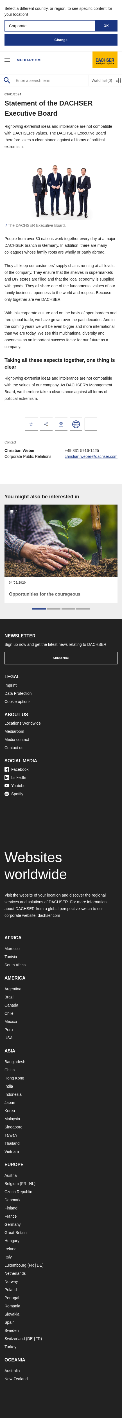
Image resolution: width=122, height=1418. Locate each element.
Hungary (11, 1240)
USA (8, 1038)
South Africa (15, 965)
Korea (9, 1110)
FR (23, 1183)
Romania (12, 1306)
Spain (9, 1322)
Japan (9, 1102)
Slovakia (11, 1314)
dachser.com (49, 915)
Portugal (11, 1298)
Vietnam (11, 1151)
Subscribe (61, 658)
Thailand (12, 1143)
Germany (12, 1224)
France (10, 1216)
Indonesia (13, 1094)
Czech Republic (18, 1191)
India (8, 1086)
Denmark (12, 1200)
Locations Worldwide (22, 723)
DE (39, 1265)
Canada (11, 1005)
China (9, 1070)
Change (60, 40)
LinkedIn (15, 777)
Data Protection (18, 693)
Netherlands (15, 1273)
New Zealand (16, 1379)
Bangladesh (14, 1061)
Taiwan (10, 1135)
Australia (12, 1370)
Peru (8, 1029)
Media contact (16, 739)
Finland (10, 1208)
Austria (10, 1175)
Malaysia (12, 1119)
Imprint (10, 685)
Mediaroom (29, 60)
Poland (10, 1289)
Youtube (15, 785)
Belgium (11, 1183)
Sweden (11, 1330)
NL (31, 1183)
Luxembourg (15, 1265)
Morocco (12, 948)
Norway (11, 1281)
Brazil (9, 997)
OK (106, 26)
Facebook (16, 769)
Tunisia (10, 957)
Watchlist (102, 81)
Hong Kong (14, 1078)
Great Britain (15, 1232)
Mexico (10, 1021)
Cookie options (17, 701)
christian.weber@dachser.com (91, 456)
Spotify (13, 794)
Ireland (10, 1249)
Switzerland (14, 1338)
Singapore (13, 1127)
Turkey (10, 1347)
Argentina (12, 989)
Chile (8, 1013)
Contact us (13, 747)
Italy (8, 1257)
